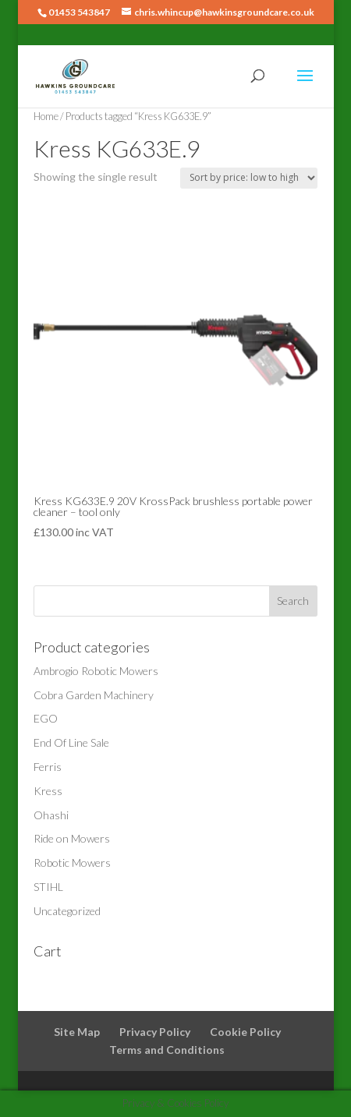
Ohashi (51, 815)
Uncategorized (67, 910)
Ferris (48, 766)
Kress (48, 790)
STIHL (48, 886)
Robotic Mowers (72, 862)
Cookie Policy (245, 1031)
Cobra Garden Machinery (94, 695)
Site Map (77, 1031)
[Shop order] (248, 178)
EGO (46, 718)
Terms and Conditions (167, 1049)
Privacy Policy (154, 1031)
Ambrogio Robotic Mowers (96, 670)
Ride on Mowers (72, 838)
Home (46, 116)
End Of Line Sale (71, 742)
